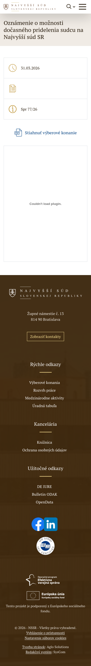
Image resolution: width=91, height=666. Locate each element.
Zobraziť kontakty (45, 336)
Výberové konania (44, 382)
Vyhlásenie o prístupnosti (45, 632)
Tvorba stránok (33, 646)
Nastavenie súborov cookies (45, 638)
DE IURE (44, 486)
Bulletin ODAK (44, 494)
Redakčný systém (38, 652)
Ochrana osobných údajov (44, 450)
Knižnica (44, 442)
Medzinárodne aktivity (44, 398)
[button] (82, 7)
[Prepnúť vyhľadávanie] (71, 7)
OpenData (44, 502)
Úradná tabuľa (44, 405)
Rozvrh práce (44, 390)
